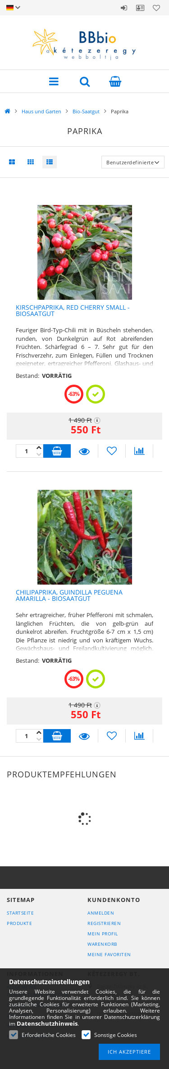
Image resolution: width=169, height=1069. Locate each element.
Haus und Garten (41, 111)
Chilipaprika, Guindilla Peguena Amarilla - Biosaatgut (69, 595)
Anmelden (124, 7)
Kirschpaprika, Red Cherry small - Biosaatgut (73, 310)
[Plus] (38, 454)
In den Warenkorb (57, 451)
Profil (140, 7)
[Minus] (38, 447)
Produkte (19, 923)
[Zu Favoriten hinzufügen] (111, 451)
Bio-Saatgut (86, 111)
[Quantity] (29, 451)
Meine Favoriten (109, 954)
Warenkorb (102, 944)
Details (84, 451)
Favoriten (156, 7)
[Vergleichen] (139, 451)
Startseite (20, 913)
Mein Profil (102, 933)
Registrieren (104, 923)
